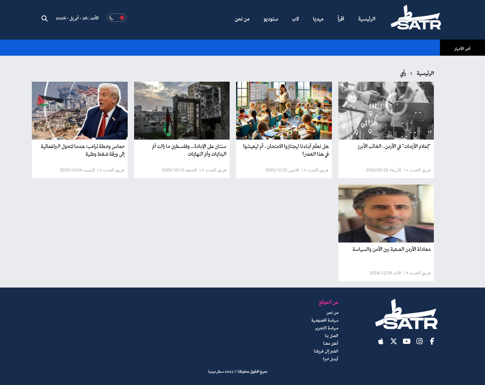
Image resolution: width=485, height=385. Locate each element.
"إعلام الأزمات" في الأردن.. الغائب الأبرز (394, 146)
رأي (403, 73)
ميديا (318, 19)
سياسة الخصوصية (324, 320)
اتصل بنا (331, 336)
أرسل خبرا (330, 359)
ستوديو (271, 19)
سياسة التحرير (326, 328)
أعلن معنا (330, 343)
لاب (295, 19)
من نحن (242, 19)
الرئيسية (366, 19)
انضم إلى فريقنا (326, 351)
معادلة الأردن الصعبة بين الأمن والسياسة (391, 249)
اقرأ (341, 19)
